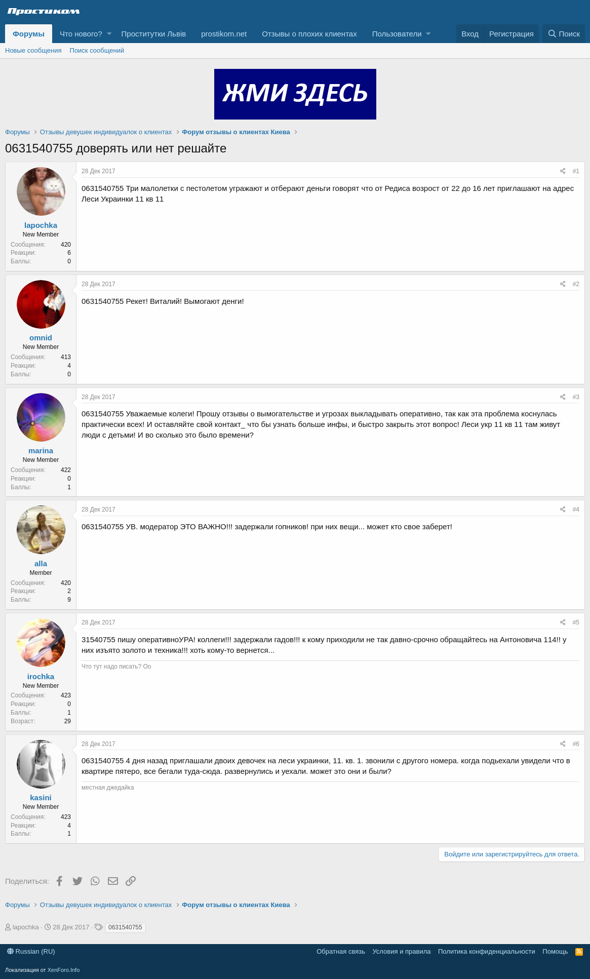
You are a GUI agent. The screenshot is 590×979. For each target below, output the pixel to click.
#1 (576, 171)
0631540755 (125, 927)
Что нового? (81, 33)
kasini (41, 797)
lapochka (40, 225)
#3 (576, 397)
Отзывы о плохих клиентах (309, 33)
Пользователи (397, 33)
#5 (576, 622)
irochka (40, 676)
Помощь (555, 951)
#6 (576, 744)
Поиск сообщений (97, 50)
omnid (40, 337)
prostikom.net (224, 33)
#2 (576, 284)
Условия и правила (401, 951)
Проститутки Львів (154, 33)
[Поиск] (563, 33)
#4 (576, 509)
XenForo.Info (64, 970)
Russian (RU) (31, 951)
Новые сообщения (33, 50)
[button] (109, 33)
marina (40, 450)
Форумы (29, 33)
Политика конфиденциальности (486, 951)
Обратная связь (341, 951)
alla (40, 563)
